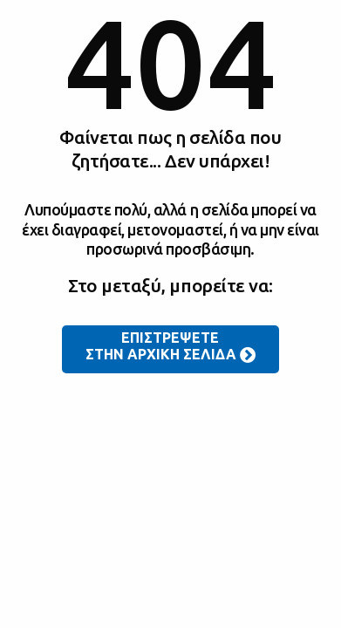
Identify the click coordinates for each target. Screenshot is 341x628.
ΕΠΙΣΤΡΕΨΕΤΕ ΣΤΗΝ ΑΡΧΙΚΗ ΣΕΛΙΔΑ (170, 347)
